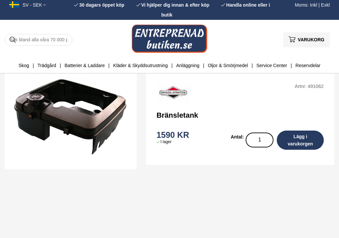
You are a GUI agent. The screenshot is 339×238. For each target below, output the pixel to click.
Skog (24, 65)
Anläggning (187, 65)
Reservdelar (308, 65)
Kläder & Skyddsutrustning (140, 65)
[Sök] (39, 40)
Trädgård (46, 65)
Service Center (272, 65)
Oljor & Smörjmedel (228, 65)
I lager (166, 141)
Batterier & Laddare (85, 65)
